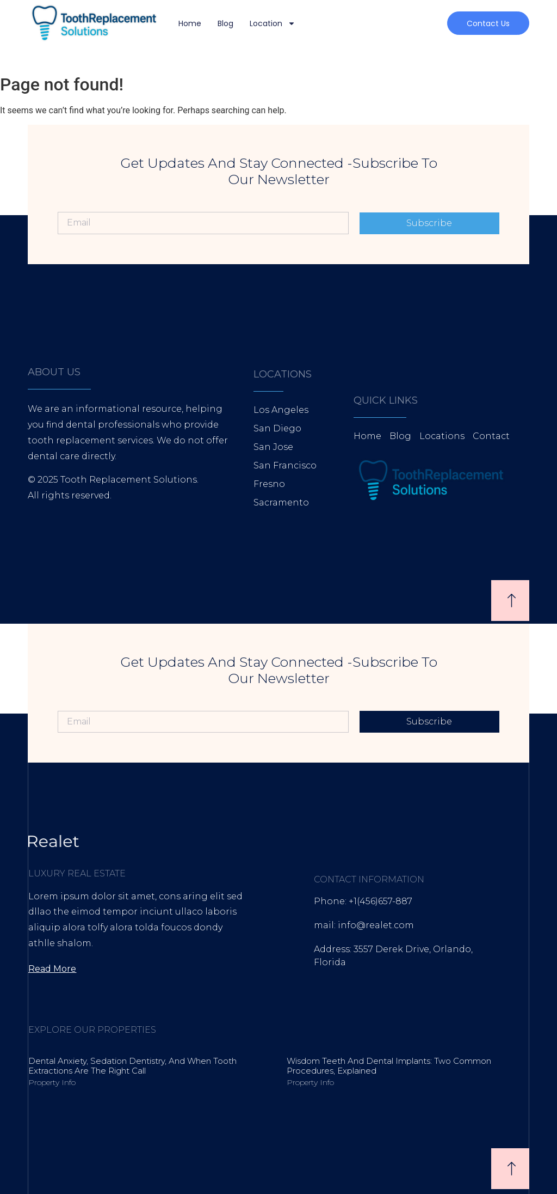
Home (189, 23)
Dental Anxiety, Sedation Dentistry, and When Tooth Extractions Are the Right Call (132, 1066)
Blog (225, 23)
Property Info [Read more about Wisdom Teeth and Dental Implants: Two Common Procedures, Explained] (310, 1082)
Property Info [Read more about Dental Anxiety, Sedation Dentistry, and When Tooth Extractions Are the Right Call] (52, 1082)
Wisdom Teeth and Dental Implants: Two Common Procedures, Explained (389, 1066)
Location (272, 23)
